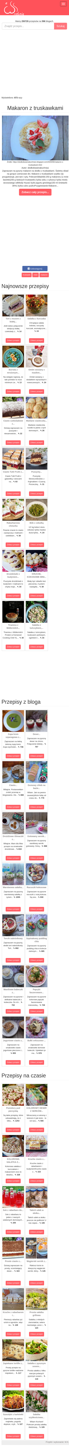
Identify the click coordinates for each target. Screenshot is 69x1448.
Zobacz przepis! (13, 340)
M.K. (67, 1442)
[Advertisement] (34, 63)
